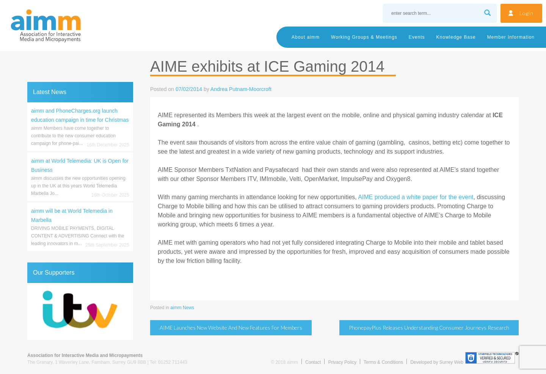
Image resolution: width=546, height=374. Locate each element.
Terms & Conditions (383, 362)
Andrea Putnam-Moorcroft (240, 89)
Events (417, 37)
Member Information (511, 37)
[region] (80, 311)
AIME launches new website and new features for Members (231, 327)
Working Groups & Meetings (364, 37)
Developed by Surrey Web (436, 362)
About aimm (306, 37)
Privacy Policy (342, 362)
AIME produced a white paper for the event (415, 197)
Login (526, 13)
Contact (313, 362)
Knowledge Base (456, 37)
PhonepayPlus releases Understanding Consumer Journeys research (429, 327)
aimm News (182, 307)
